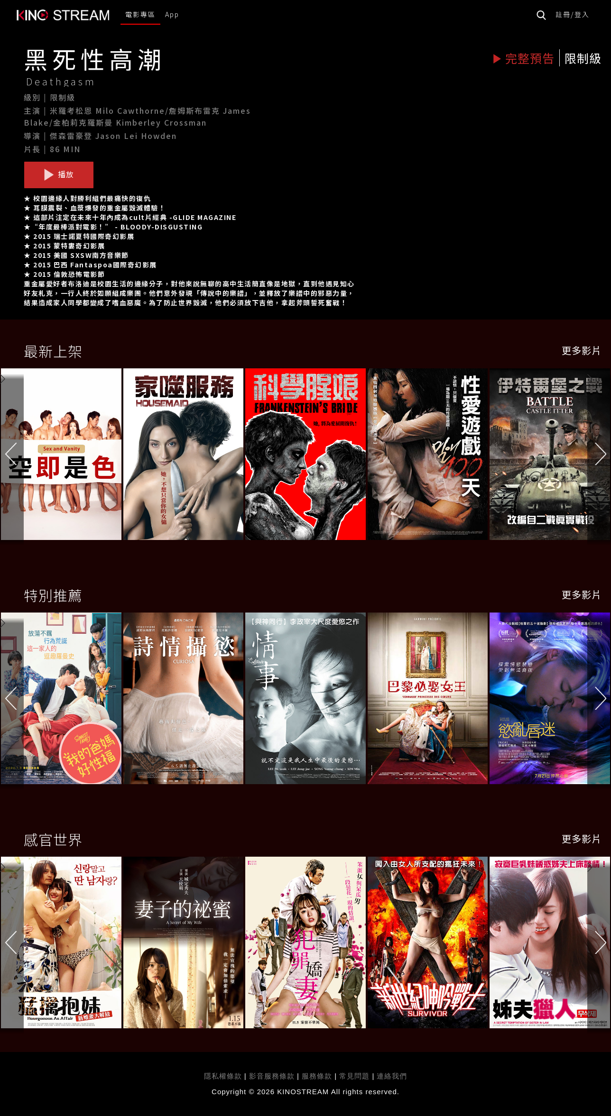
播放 (58, 174)
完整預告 (523, 57)
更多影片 (582, 350)
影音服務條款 (272, 1076)
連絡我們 (392, 1076)
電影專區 (140, 14)
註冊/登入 (572, 14)
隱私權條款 (223, 1076)
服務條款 (318, 1076)
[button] (599, 456)
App (172, 14)
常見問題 (354, 1076)
